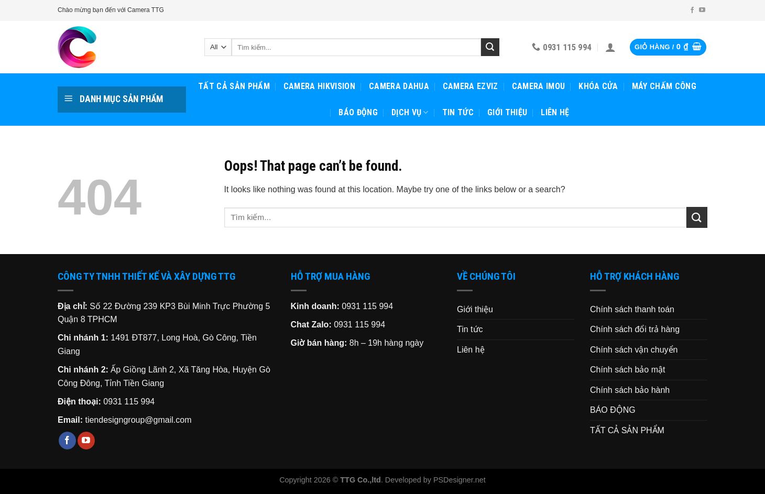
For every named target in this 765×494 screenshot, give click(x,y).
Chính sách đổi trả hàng (635, 329)
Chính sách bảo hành (630, 390)
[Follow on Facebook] (692, 10)
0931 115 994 (129, 401)
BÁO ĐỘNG (358, 112)
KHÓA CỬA (598, 86)
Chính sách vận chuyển (633, 349)
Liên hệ (555, 112)
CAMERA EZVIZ (470, 86)
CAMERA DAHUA (399, 86)
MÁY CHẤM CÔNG (664, 86)
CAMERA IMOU (538, 86)
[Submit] (490, 47)
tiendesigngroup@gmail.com (138, 419)
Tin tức (458, 112)
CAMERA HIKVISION (319, 86)
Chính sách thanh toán (632, 309)
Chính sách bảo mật (627, 369)
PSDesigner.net (459, 480)
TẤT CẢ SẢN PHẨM (234, 86)
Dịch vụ (410, 112)
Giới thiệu (507, 112)
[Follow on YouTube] (702, 10)
